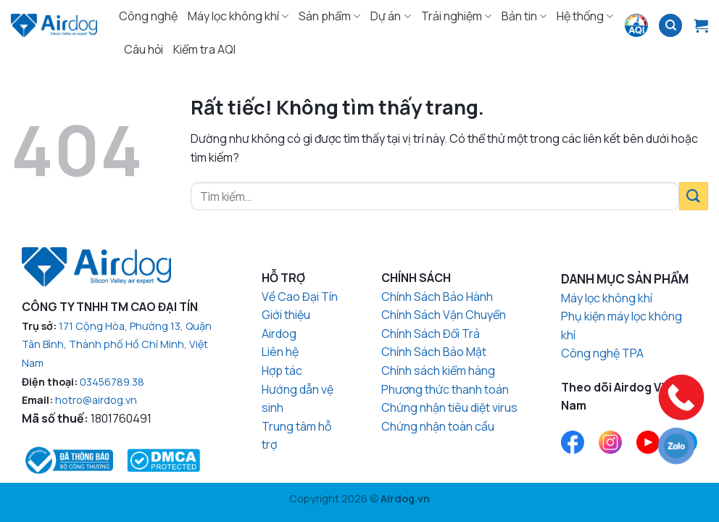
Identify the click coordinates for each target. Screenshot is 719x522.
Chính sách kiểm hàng (438, 370)
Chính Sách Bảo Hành (437, 296)
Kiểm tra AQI (204, 49)
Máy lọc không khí (238, 16)
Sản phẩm (329, 16)
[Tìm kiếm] (670, 26)
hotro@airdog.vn (96, 400)
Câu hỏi (143, 49)
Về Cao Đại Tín (300, 296)
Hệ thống (585, 16)
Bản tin (524, 16)
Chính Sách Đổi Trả (430, 333)
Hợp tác (282, 370)
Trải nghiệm (456, 16)
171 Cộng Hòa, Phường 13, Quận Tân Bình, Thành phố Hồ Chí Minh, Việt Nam (117, 344)
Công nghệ (148, 16)
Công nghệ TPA (602, 353)
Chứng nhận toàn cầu (437, 426)
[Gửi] (693, 196)
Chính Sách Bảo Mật (433, 352)
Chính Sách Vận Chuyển (443, 315)
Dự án (390, 16)
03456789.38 (112, 382)
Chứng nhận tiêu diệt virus (449, 407)
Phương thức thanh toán (445, 389)
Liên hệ (280, 352)
